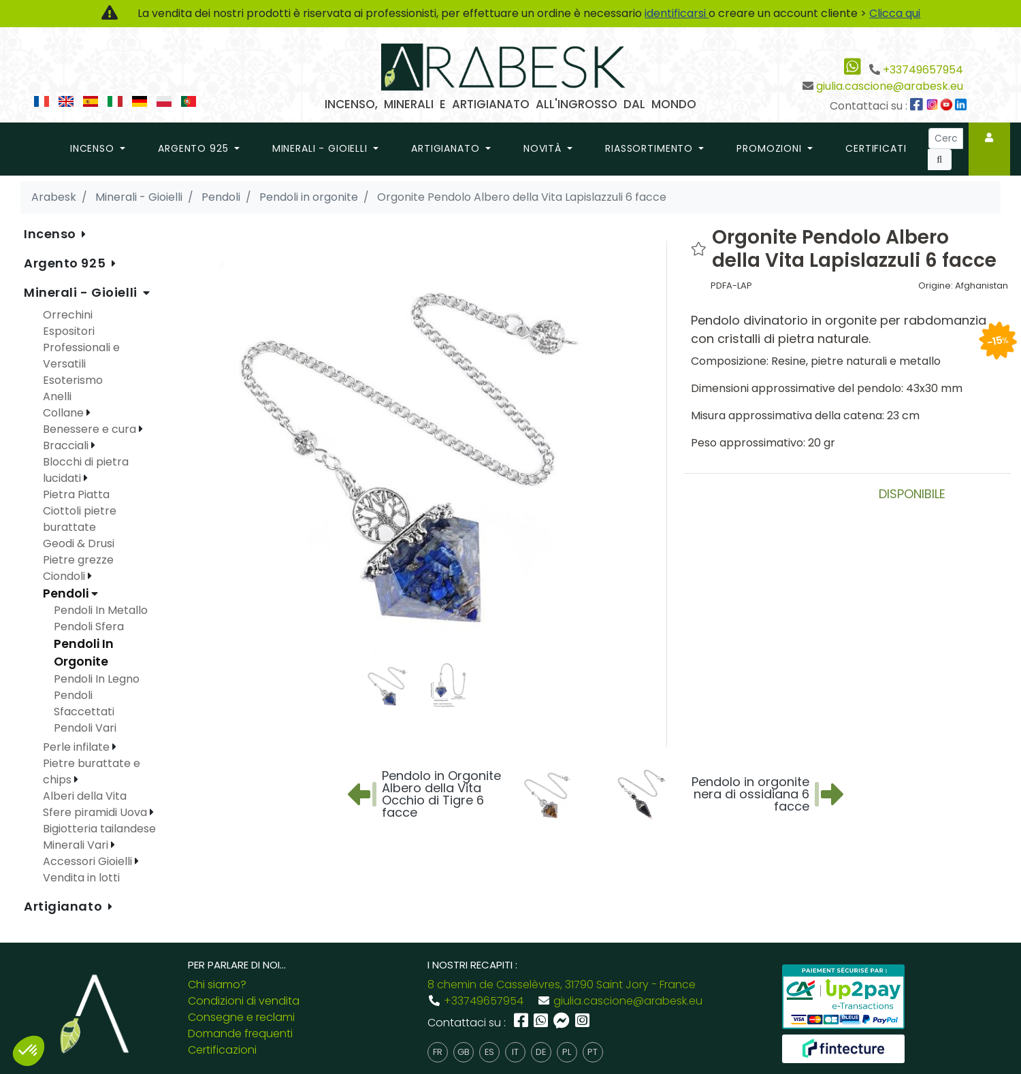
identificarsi (677, 13)
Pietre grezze (78, 560)
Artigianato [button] (447, 148)
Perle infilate (77, 747)
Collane (64, 413)
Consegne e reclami (241, 1017)
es (489, 1052)
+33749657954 (923, 70)
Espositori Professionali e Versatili (81, 347)
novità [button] (544, 148)
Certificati (875, 148)
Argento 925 (66, 263)
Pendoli (67, 593)
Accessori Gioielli (89, 861)
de (541, 1052)
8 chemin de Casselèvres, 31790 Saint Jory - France (561, 984)
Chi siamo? (217, 984)
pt (592, 1052)
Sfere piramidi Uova (96, 812)
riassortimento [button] (650, 148)
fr (437, 1052)
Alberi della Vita (85, 796)
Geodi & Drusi (78, 543)
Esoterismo (73, 380)
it (515, 1052)
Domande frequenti (240, 1033)
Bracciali (67, 445)
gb (463, 1052)
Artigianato (65, 906)
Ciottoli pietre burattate (79, 519)
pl (566, 1052)
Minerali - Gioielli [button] (321, 148)
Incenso (51, 233)
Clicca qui (894, 13)
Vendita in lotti (81, 877)
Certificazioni (222, 1050)
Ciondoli (65, 576)
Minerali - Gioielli (82, 292)
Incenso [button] (94, 148)
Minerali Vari (77, 845)
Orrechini (68, 315)
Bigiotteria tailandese (99, 828)
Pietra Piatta (76, 494)
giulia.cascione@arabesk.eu (889, 86)
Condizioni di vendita (243, 1001)
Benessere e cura (91, 429)
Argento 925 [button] (194, 148)
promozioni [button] (770, 148)
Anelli (57, 396)
